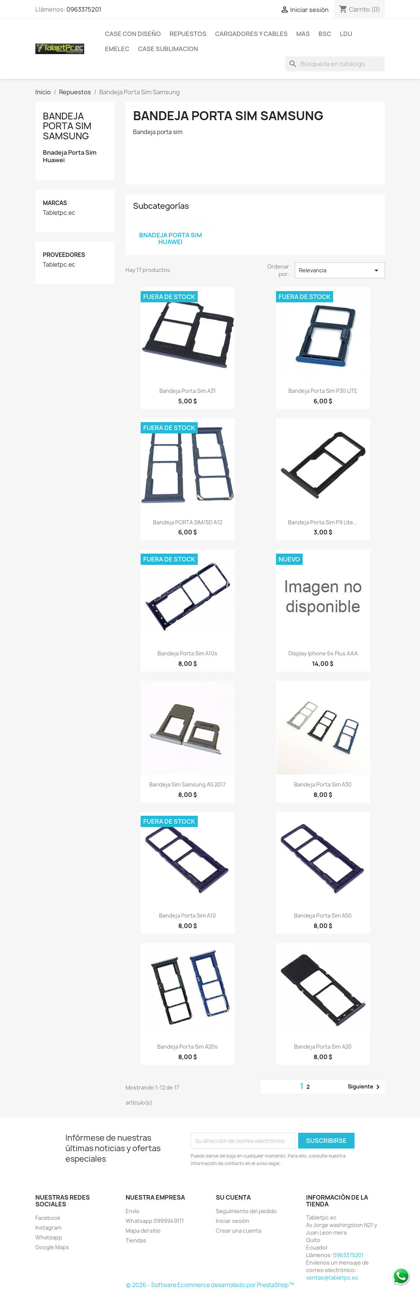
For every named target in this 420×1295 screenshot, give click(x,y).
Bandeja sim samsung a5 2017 (187, 784)
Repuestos (188, 34)
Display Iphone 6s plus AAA (323, 653)
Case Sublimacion (168, 49)
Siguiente (365, 1086)
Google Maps (52, 1247)
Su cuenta (233, 1197)
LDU (346, 34)
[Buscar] (335, 63)
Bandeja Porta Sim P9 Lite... (323, 522)
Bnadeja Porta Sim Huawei (70, 156)
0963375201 (84, 9)
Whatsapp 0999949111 (155, 1220)
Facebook (47, 1217)
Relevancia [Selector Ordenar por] (340, 270)
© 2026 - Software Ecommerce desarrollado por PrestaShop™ (210, 1285)
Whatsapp (48, 1237)
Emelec (117, 49)
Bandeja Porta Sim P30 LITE (323, 390)
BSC (324, 34)
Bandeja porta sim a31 (187, 390)
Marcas (55, 203)
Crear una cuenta (238, 1230)
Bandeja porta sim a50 (323, 915)
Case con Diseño (133, 34)
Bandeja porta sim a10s (187, 653)
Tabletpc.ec (59, 213)
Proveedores (64, 255)
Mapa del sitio (143, 1230)
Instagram (48, 1227)
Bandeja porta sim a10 (187, 915)
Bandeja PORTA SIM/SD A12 (187, 522)
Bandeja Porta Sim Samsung (67, 126)
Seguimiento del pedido (246, 1211)
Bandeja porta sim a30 (323, 784)
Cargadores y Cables (251, 34)
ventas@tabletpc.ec (332, 1277)
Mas (303, 34)
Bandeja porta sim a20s (187, 1046)
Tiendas (136, 1240)
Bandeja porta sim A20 (323, 1046)
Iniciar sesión (232, 1220)
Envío (132, 1211)
